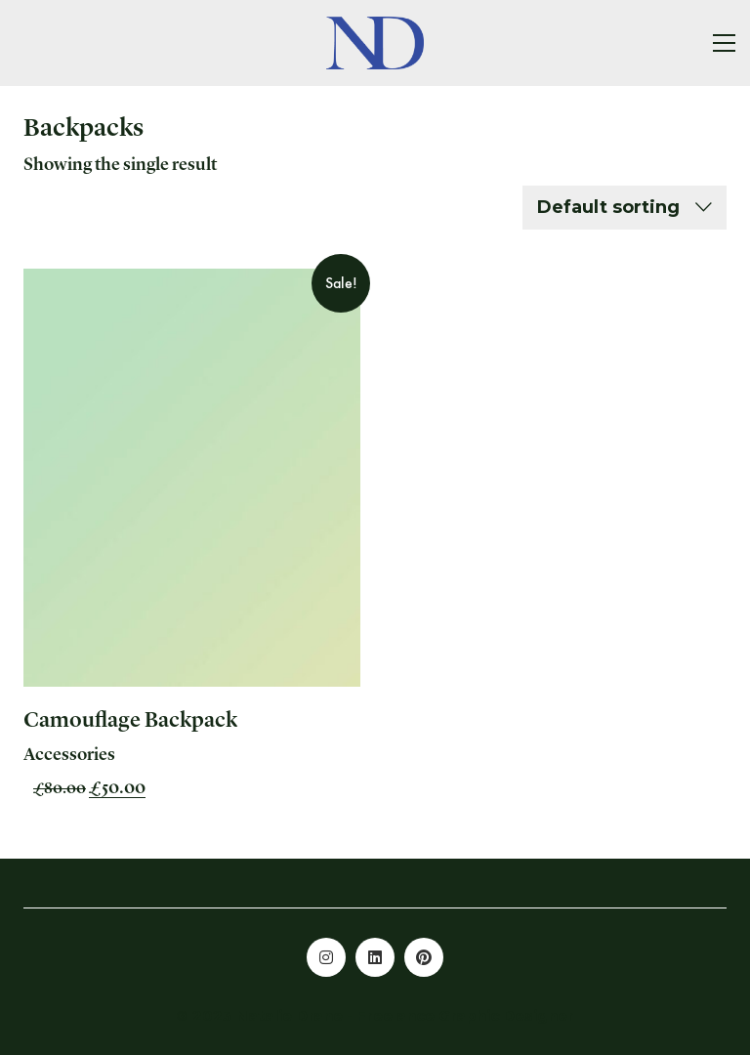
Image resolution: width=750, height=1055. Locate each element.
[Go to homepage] (375, 43)
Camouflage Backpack (130, 721)
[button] (724, 43)
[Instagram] (326, 957)
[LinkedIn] (375, 957)
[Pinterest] (423, 957)
